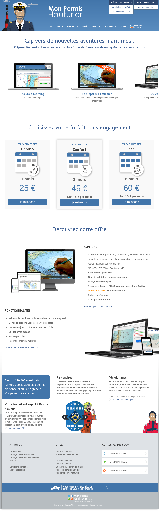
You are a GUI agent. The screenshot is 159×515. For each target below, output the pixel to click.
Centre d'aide (16, 451)
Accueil (51, 27)
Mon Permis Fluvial (118, 462)
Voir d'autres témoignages (124, 400)
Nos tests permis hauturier (67, 470)
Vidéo (85, 26)
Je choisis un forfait (121, 7)
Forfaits (73, 26)
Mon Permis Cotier (118, 453)
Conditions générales (19, 467)
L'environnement (63, 463)
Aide (124, 26)
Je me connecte (145, 7)
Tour (60, 26)
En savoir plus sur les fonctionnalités (21, 348)
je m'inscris (27, 201)
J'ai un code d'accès (121, 11)
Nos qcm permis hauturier (67, 473)
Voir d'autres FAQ (17, 428)
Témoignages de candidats (22, 454)
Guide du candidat (105, 26)
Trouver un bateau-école (67, 454)
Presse (13, 460)
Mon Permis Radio (118, 470)
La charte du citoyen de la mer (69, 467)
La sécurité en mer (64, 460)
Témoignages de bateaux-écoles (24, 457)
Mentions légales (17, 470)
